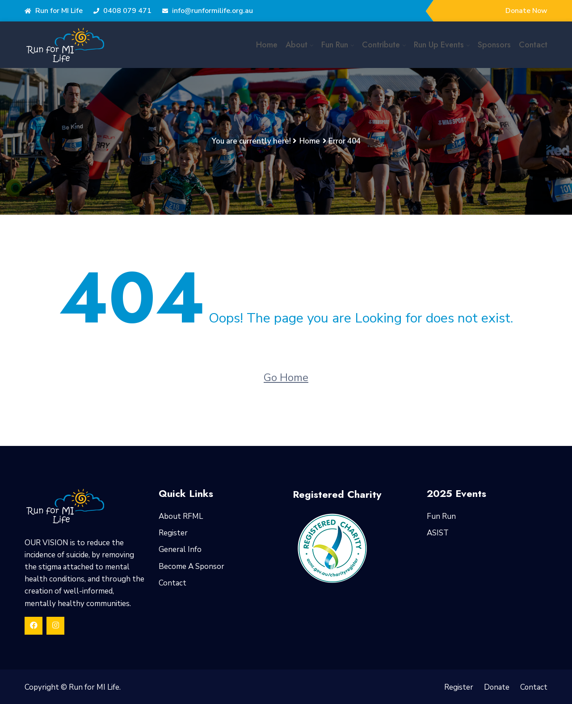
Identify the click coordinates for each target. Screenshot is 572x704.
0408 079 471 (122, 11)
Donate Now (526, 11)
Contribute (381, 45)
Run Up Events (439, 45)
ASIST (438, 533)
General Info (180, 549)
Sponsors (494, 45)
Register (173, 533)
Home (267, 45)
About (296, 45)
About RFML (181, 516)
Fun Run (334, 45)
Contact (533, 45)
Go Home (286, 377)
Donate (496, 687)
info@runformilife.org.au (207, 11)
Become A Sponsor (191, 566)
